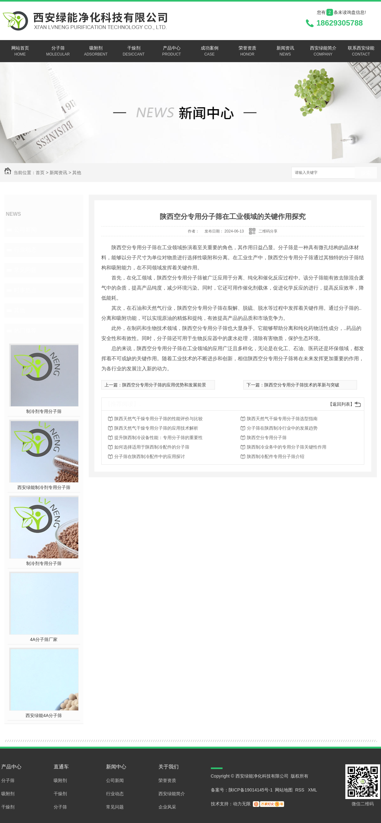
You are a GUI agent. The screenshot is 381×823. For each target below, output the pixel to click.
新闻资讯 (285, 51)
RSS (300, 789)
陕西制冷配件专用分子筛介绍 (275, 456)
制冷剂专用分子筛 (44, 411)
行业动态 (25, 250)
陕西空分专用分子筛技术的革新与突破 (301, 384)
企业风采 (167, 806)
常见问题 (25, 270)
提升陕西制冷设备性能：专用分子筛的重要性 (158, 437)
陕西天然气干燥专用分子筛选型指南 (282, 418)
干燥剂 (134, 51)
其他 (76, 172)
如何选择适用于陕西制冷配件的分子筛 (151, 447)
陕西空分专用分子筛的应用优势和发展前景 (164, 384)
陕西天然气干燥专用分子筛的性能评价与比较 (158, 418)
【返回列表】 (341, 404)
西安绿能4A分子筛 (44, 715)
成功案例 (210, 51)
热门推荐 (25, 330)
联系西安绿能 (361, 51)
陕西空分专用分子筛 (267, 437)
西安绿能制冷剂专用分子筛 (43, 487)
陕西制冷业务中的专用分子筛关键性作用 (286, 447)
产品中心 (172, 51)
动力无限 (242, 803)
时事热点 (25, 290)
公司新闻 (25, 229)
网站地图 (284, 789)
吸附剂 (96, 51)
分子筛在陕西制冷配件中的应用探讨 (149, 456)
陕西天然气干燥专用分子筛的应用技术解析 (156, 428)
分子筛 (58, 51)
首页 (40, 172)
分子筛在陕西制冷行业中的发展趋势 (282, 428)
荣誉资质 (247, 51)
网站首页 (20, 51)
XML (312, 789)
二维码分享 (268, 231)
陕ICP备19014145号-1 (251, 789)
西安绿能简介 (323, 51)
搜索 (366, 173)
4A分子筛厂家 (43, 639)
